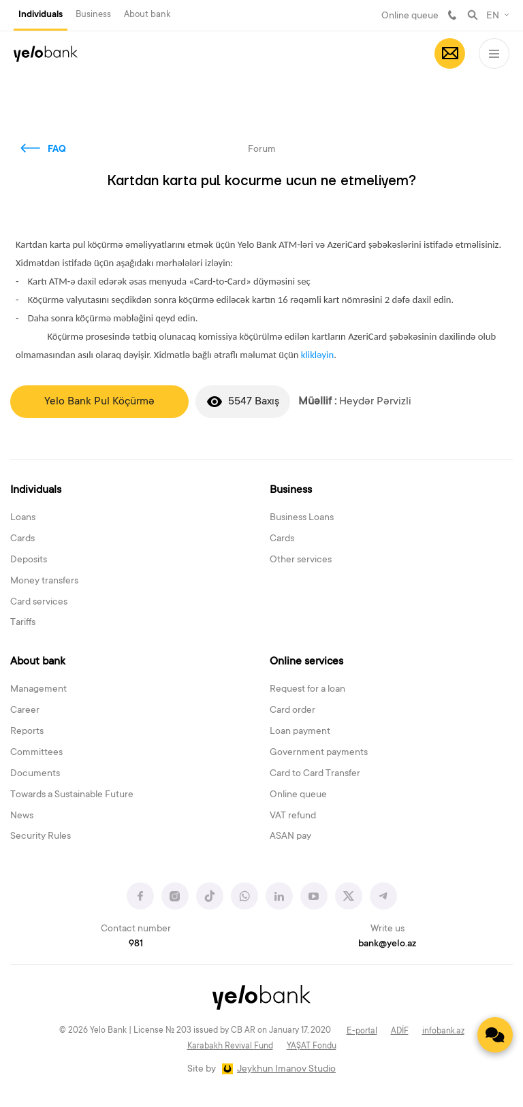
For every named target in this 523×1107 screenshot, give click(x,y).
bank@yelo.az (387, 944)
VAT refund (293, 816)
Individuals (40, 15)
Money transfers (44, 581)
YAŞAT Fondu (311, 1046)
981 (452, 15)
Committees (36, 753)
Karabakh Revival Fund (230, 1046)
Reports (27, 731)
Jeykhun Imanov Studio (286, 1069)
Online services (306, 662)
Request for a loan (307, 689)
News (21, 816)
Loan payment (300, 731)
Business (93, 15)
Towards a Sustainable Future (71, 795)
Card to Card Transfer (315, 774)
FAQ (57, 149)
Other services (301, 560)
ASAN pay (290, 836)
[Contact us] (495, 1035)
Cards (22, 539)
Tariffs (22, 622)
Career (24, 710)
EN (492, 16)
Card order (292, 710)
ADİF (400, 1031)
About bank (147, 15)
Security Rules (40, 836)
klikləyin (317, 355)
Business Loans (302, 518)
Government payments (319, 753)
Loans (22, 518)
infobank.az (443, 1031)
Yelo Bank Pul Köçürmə (99, 402)
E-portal (362, 1031)
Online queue (410, 16)
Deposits (28, 560)
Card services (38, 602)
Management (38, 689)
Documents (35, 774)
